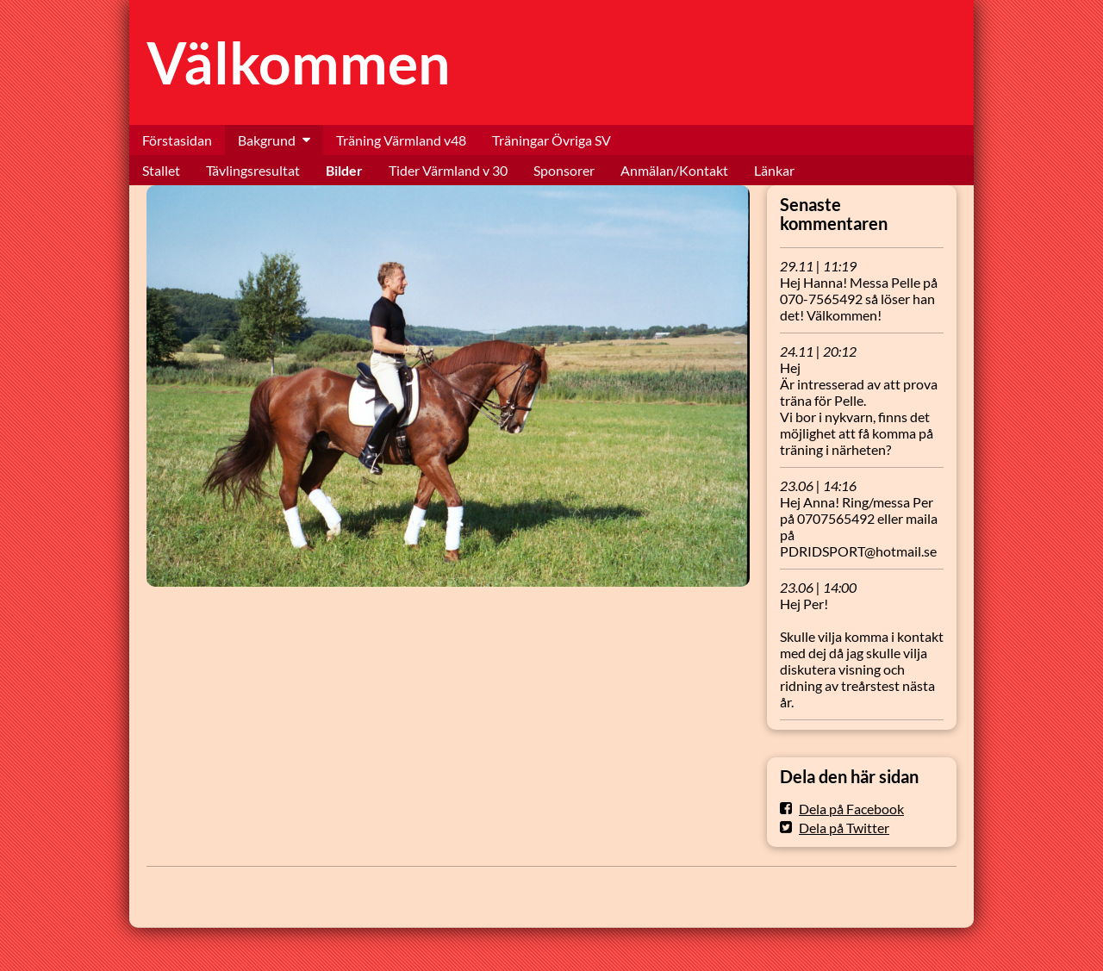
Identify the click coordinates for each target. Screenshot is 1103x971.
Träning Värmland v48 (401, 140)
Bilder (344, 170)
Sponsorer (564, 170)
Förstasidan (177, 140)
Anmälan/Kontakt (674, 170)
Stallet (161, 170)
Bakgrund (267, 140)
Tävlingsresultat (253, 170)
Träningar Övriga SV (551, 140)
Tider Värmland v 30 (448, 170)
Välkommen (298, 62)
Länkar (774, 170)
